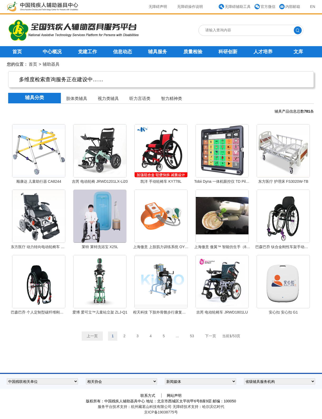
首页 (17, 51)
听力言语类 (139, 98)
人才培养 (262, 51)
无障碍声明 (158, 6)
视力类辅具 (108, 98)
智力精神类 (171, 98)
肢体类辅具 (76, 98)
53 (192, 336)
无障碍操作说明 (190, 6)
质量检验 (192, 51)
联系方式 (147, 395)
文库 (298, 51)
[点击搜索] (298, 30)
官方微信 (268, 6)
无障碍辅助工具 (238, 6)
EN (312, 6)
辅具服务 (157, 51)
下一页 (210, 336)
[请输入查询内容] (239, 30)
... (177, 336)
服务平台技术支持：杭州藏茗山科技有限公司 (135, 406)
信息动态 (122, 51)
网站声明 (174, 395)
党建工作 (87, 51)
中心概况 (52, 51)
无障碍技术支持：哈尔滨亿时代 (198, 406)
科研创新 (227, 51)
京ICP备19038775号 (161, 412)
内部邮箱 (292, 6)
